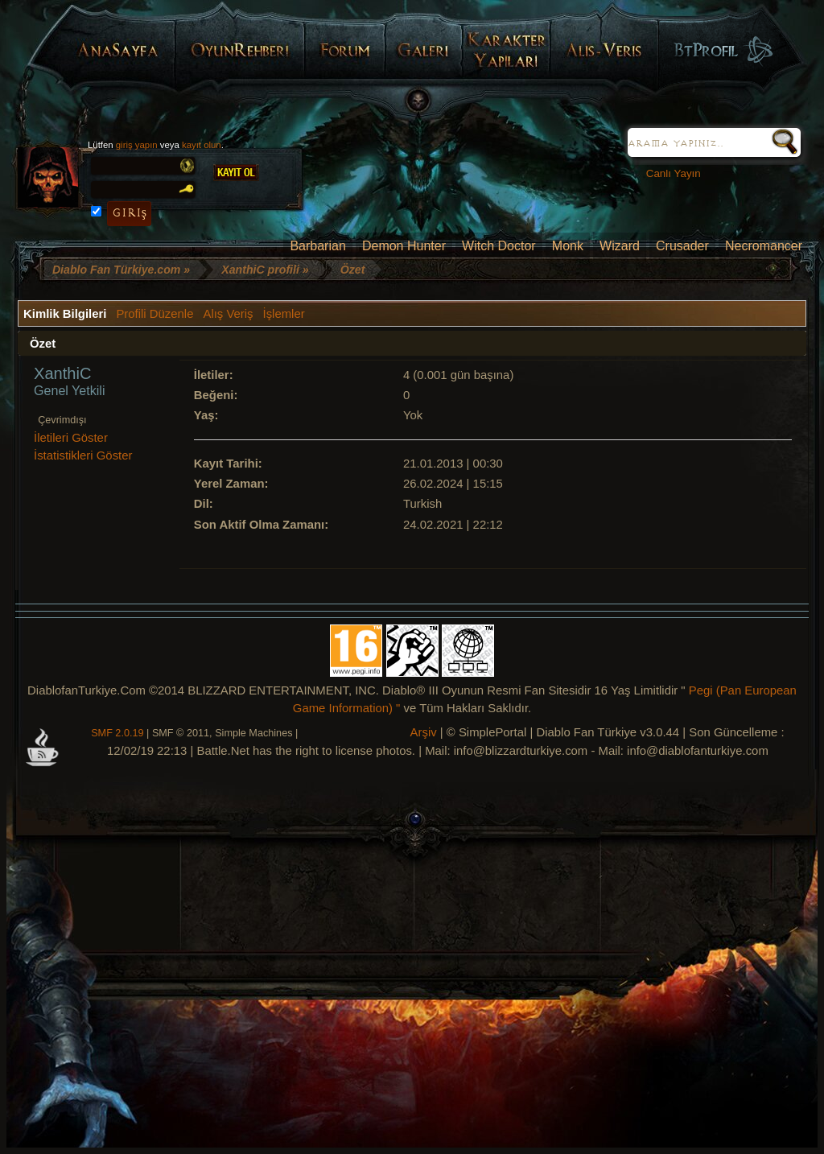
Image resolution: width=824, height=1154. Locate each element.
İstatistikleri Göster (83, 455)
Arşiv (423, 732)
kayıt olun (201, 145)
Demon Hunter (404, 246)
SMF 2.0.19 (117, 733)
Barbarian (317, 246)
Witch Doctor (499, 246)
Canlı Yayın (667, 173)
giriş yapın (137, 145)
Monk (567, 246)
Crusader (682, 246)
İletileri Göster (71, 437)
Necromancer (763, 246)
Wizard (619, 246)
